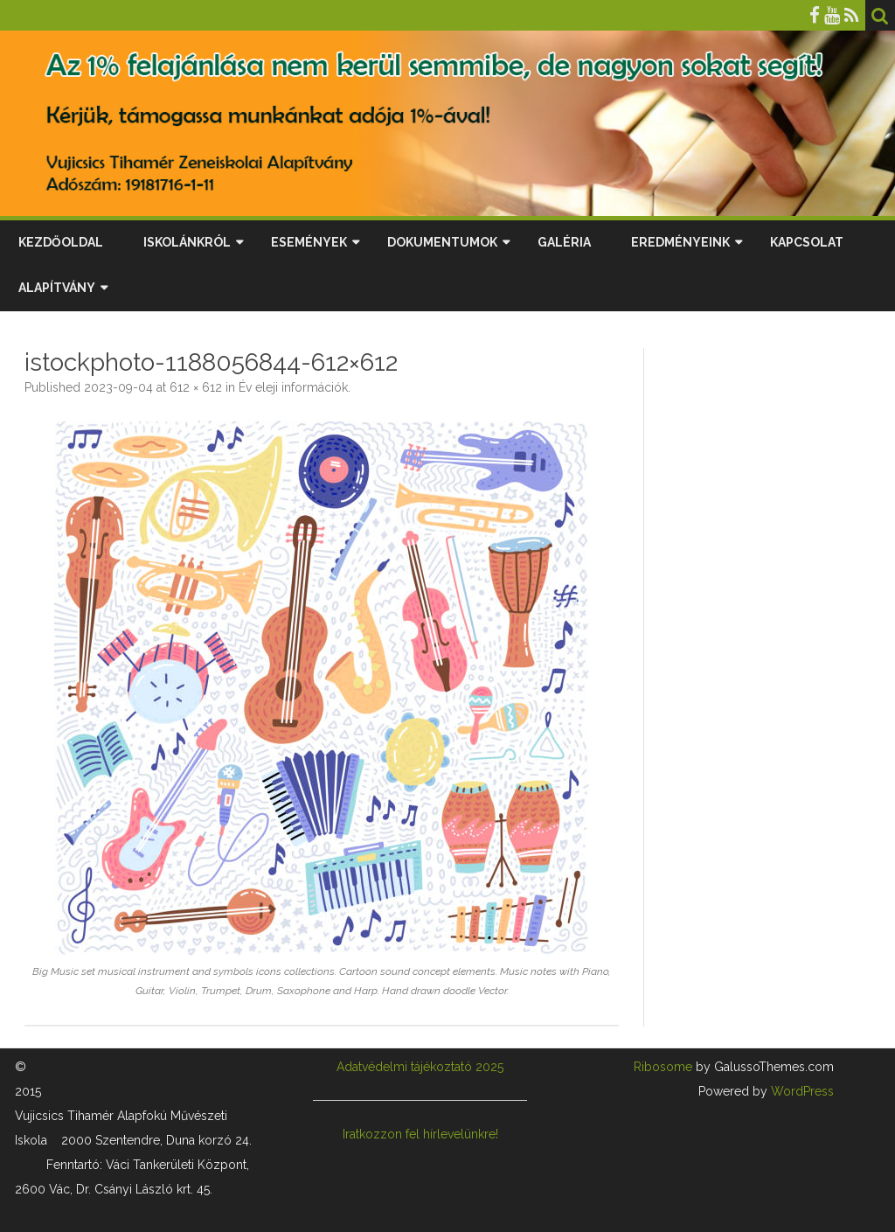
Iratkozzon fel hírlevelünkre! (420, 1134)
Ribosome (663, 1067)
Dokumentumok (442, 242)
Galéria (564, 242)
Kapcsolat (806, 242)
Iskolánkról (187, 242)
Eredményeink (680, 242)
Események (309, 242)
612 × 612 (196, 387)
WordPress (800, 1091)
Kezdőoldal (60, 242)
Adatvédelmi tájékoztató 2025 (419, 1067)
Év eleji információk (293, 387)
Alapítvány (56, 288)
